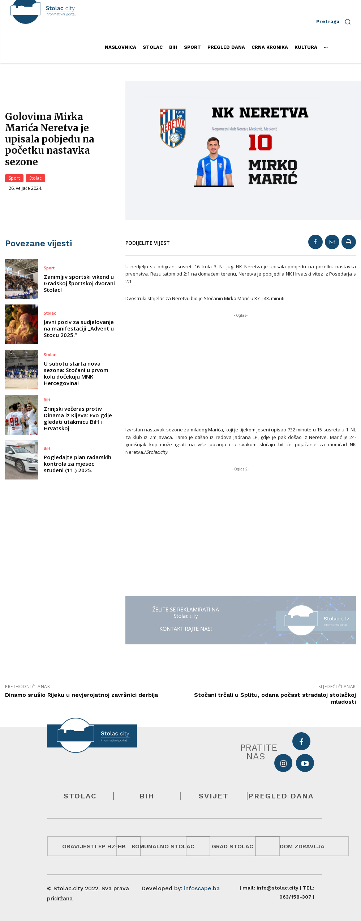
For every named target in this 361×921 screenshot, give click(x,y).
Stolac (35, 178)
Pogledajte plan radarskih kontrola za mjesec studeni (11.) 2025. (77, 463)
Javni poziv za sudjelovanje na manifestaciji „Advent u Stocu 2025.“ (79, 328)
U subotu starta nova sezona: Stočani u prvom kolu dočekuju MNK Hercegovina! (76, 373)
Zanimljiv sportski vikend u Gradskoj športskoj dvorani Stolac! (79, 283)
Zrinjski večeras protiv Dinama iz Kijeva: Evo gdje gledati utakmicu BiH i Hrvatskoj (78, 418)
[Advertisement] (240, 370)
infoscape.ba (202, 888)
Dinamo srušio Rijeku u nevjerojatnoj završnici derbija (81, 694)
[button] (336, 21)
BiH (47, 400)
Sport (14, 178)
